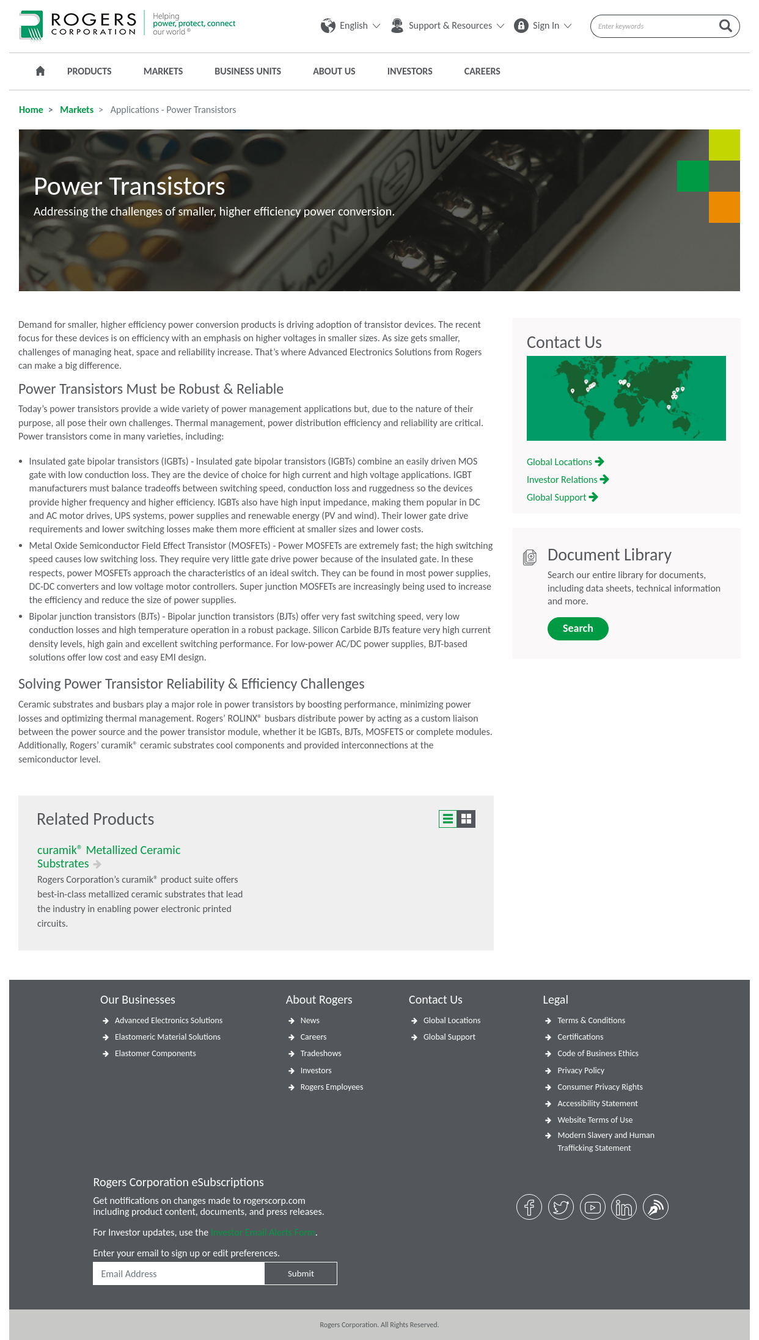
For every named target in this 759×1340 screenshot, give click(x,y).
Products (89, 71)
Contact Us (564, 342)
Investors (410, 71)
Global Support (562, 497)
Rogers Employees (332, 1087)
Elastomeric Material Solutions (168, 1037)
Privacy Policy (580, 1070)
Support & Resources (447, 25)
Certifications (580, 1037)
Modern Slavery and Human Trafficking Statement (605, 1141)
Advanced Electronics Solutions (168, 1020)
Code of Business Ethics (598, 1053)
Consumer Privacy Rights (600, 1087)
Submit (301, 1273)
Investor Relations (568, 479)
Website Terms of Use (594, 1120)
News (310, 1020)
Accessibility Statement (597, 1103)
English (350, 25)
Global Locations (565, 462)
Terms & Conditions (591, 1020)
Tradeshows (321, 1053)
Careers (482, 71)
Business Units (248, 71)
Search (578, 628)
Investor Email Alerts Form (263, 1232)
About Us (334, 71)
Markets (163, 71)
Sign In (542, 25)
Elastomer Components (155, 1053)
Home (31, 109)
